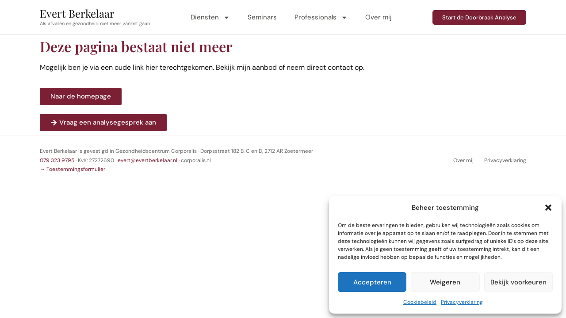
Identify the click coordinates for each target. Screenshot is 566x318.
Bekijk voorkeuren (518, 282)
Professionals (321, 17)
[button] (548, 207)
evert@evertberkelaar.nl (147, 160)
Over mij (378, 17)
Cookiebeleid (419, 302)
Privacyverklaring (462, 302)
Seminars (262, 17)
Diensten (210, 17)
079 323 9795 (57, 160)
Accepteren (372, 282)
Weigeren (445, 282)
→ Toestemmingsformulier (72, 169)
